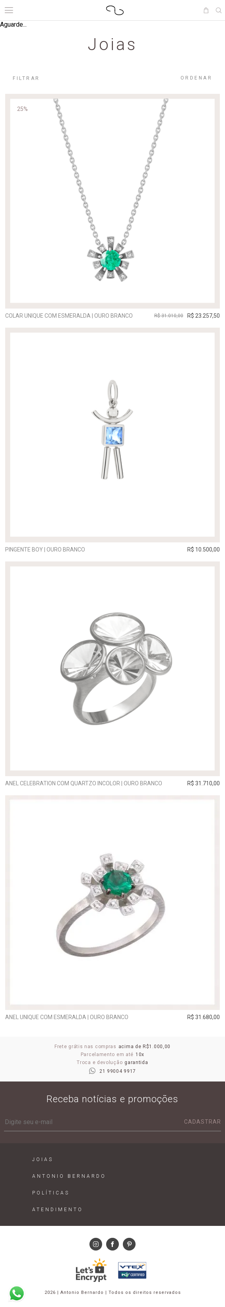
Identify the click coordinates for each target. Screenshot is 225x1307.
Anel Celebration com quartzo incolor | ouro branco (83, 783)
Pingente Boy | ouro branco (45, 549)
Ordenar (196, 78)
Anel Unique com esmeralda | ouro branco (66, 1017)
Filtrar (26, 78)
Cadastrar (202, 1122)
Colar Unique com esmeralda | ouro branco (69, 316)
